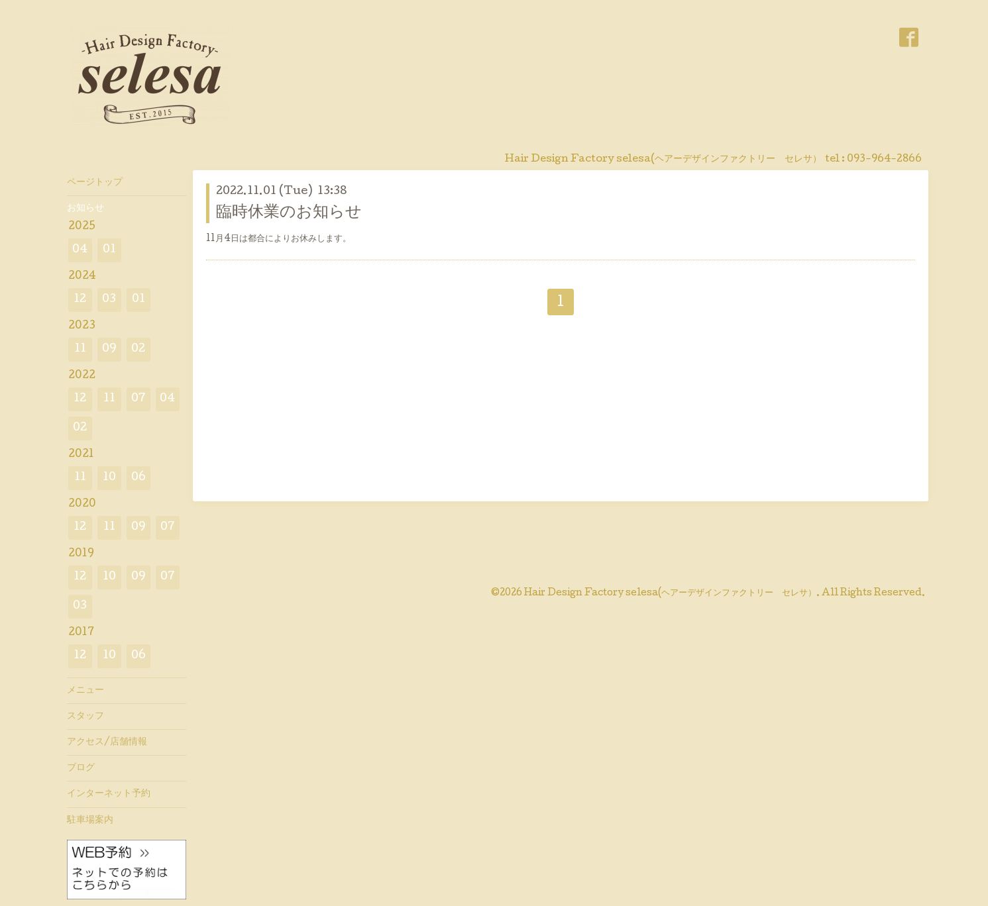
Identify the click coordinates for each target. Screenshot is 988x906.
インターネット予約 (108, 794)
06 (138, 477)
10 (109, 477)
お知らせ (85, 208)
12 (80, 299)
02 (138, 349)
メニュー (85, 690)
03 (109, 299)
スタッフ (85, 716)
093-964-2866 (884, 159)
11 (80, 349)
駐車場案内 (90, 820)
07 (138, 399)
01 (109, 250)
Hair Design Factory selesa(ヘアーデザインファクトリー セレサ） (670, 593)
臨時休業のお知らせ (289, 213)
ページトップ (95, 182)
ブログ (81, 768)
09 (109, 349)
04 (79, 250)
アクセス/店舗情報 (107, 742)
